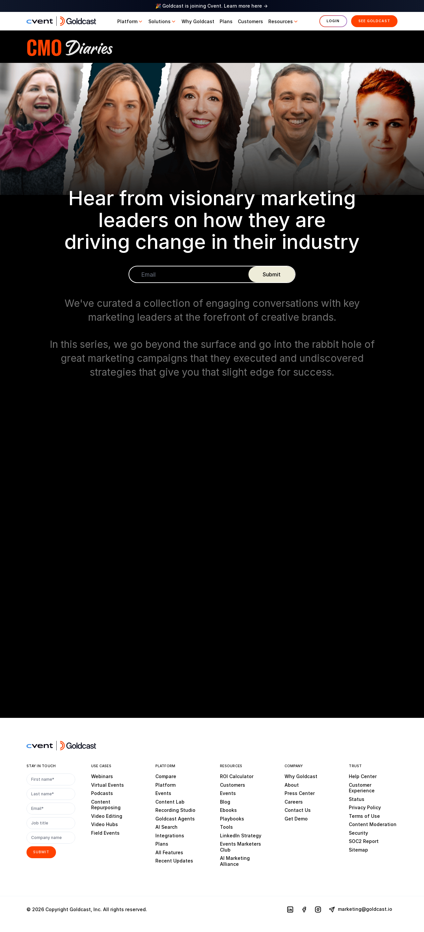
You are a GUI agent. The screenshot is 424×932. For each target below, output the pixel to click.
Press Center (300, 793)
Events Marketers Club (240, 847)
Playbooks (232, 818)
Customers (232, 785)
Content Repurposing (106, 805)
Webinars (102, 776)
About (292, 785)
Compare (165, 776)
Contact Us (298, 810)
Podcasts (102, 793)
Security (358, 833)
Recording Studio (175, 810)
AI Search (166, 827)
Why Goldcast (301, 776)
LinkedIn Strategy (240, 835)
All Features (169, 852)
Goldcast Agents (175, 818)
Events (163, 793)
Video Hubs (104, 824)
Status (356, 799)
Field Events (105, 833)
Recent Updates (174, 860)
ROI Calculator (236, 776)
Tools (226, 827)
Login (333, 21)
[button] (130, 21)
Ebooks (228, 810)
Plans (161, 844)
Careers (294, 802)
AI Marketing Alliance (235, 861)
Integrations (169, 835)
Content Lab (170, 802)
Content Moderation (373, 824)
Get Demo (296, 818)
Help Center (363, 776)
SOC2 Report (364, 841)
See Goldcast (374, 21)
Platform (165, 785)
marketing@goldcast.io (360, 909)
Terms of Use (364, 816)
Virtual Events (107, 785)
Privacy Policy (365, 807)
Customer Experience (362, 788)
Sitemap (358, 850)
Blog (225, 802)
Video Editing (106, 816)
